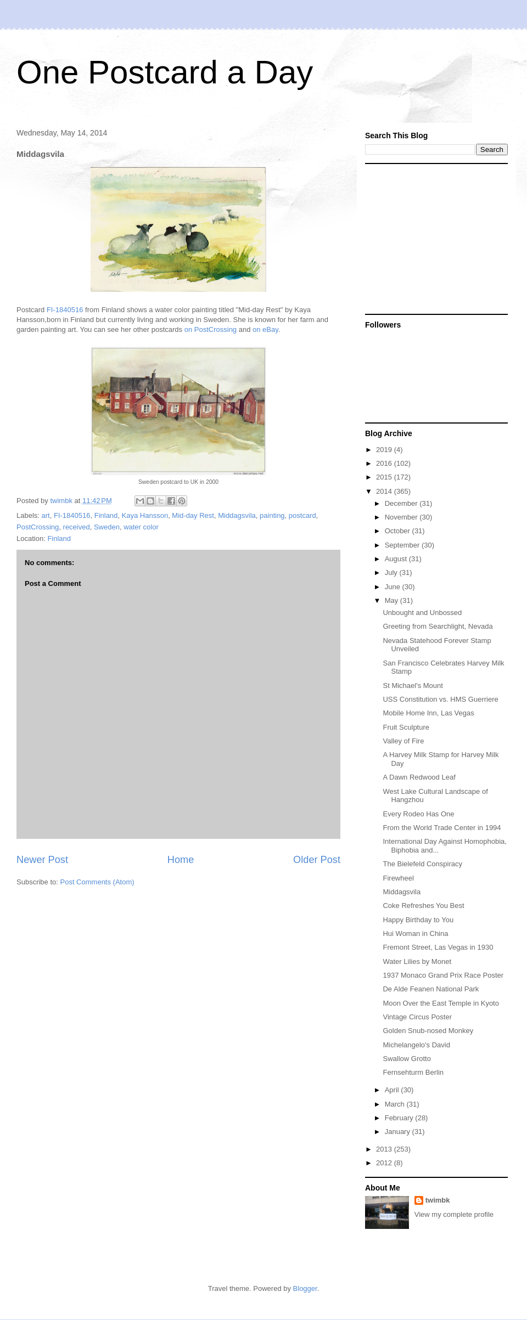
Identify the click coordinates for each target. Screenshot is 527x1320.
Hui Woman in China (415, 933)
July (392, 572)
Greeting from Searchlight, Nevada (437, 626)
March (396, 1104)
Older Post (316, 859)
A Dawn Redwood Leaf (419, 777)
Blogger (305, 1288)
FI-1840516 (65, 310)
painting (272, 515)
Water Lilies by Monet (417, 961)
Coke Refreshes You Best (423, 905)
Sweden (107, 527)
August (397, 559)
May (392, 600)
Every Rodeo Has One (418, 814)
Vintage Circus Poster (417, 1017)
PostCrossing (37, 527)
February (400, 1118)
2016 (385, 463)
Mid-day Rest (193, 515)
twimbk (437, 1200)
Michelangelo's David (416, 1045)
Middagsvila (237, 515)
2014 (385, 491)
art (46, 515)
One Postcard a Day (164, 72)
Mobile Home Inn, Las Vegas (428, 713)
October (398, 531)
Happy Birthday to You (418, 920)
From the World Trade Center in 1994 (442, 827)
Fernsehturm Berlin (413, 1072)
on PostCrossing (210, 329)
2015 (385, 477)
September (403, 545)
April (393, 1090)
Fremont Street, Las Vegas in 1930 (438, 947)
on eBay (265, 329)
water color (141, 527)
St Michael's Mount (412, 685)
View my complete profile (454, 1214)
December (402, 503)
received (76, 527)
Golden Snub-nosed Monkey (428, 1030)
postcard (302, 515)
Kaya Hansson (145, 515)
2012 (385, 1163)
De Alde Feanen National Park (431, 989)
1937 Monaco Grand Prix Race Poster (443, 975)
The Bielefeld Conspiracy (422, 864)
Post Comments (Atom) (97, 882)
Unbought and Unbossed (422, 612)
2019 (385, 449)
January (398, 1131)
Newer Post (42, 859)
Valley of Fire (403, 741)
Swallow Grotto (406, 1058)
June (393, 587)
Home (180, 859)
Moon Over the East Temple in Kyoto (440, 1003)
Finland (106, 515)
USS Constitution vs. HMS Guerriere (440, 699)
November (402, 517)
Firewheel (398, 878)
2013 (385, 1149)
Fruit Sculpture (406, 727)
